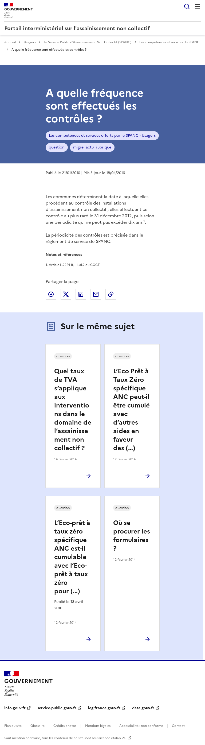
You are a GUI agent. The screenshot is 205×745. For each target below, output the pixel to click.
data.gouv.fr (143, 708)
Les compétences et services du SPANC (169, 42)
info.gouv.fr (15, 708)
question (57, 147)
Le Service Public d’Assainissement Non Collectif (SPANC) (87, 42)
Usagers (30, 42)
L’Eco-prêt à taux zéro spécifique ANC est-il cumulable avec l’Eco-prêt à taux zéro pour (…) (72, 557)
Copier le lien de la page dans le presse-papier (110, 294)
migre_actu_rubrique (92, 147)
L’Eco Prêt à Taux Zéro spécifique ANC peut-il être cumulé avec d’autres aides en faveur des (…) (131, 409)
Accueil (10, 42)
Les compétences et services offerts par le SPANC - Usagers (102, 135)
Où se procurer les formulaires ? (131, 535)
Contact (178, 725)
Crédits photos (64, 725)
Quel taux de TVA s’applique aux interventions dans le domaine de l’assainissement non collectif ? (72, 409)
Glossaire (37, 725)
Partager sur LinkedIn (81, 294)
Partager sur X (66, 294)
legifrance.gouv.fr (104, 708)
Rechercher (187, 6)
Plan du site (13, 725)
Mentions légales (98, 725)
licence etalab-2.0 (112, 738)
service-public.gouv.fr (56, 708)
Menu (197, 6)
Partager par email (95, 294)
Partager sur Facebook (51, 294)
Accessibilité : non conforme (141, 725)
